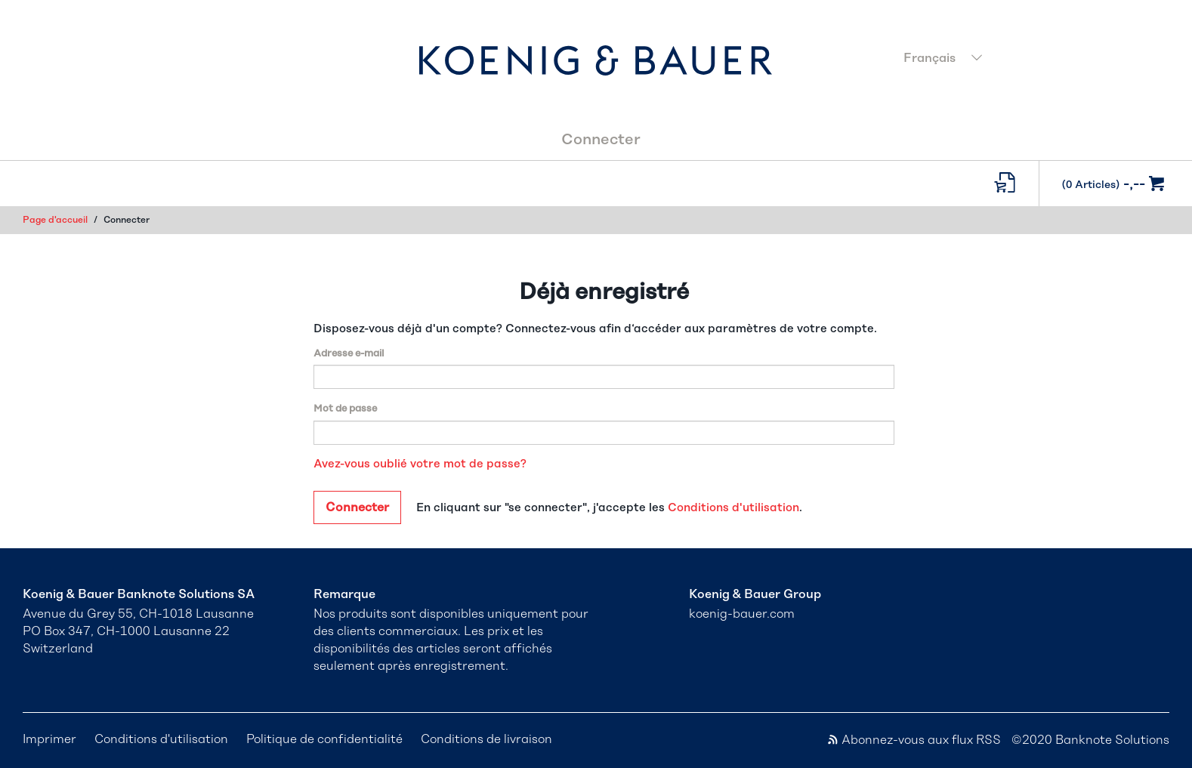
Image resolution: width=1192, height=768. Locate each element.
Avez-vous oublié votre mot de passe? (420, 464)
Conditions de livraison (486, 739)
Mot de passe (345, 409)
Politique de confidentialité (324, 739)
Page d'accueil (55, 219)
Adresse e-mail (348, 354)
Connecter (601, 139)
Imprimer (49, 739)
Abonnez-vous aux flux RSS (913, 740)
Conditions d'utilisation (733, 508)
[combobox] (1032, 59)
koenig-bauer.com (742, 614)
